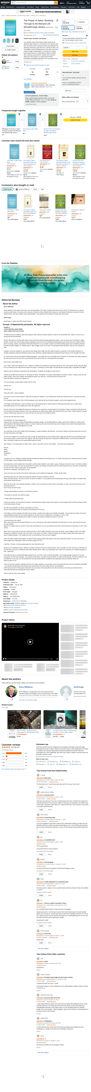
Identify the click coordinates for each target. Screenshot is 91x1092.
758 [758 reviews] (16, 213)
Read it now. (48, 87)
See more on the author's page (28, 700)
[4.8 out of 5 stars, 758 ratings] (11, 165)
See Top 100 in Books (31, 603)
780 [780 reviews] (32, 215)
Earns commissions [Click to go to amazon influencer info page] (20, 625)
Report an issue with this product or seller (36, 65)
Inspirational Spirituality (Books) (16, 605)
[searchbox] (34, 2)
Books (37, 7)
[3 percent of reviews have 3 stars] (14, 759)
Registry (83, 7)
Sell (78, 7)
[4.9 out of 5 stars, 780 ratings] (28, 167)
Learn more (44, 100)
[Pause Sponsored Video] (38, 723)
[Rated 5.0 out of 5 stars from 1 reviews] (29, 734)
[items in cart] (88, 2)
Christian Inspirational (14, 607)
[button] (2, 7)
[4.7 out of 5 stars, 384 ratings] (61, 167)
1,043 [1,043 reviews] (64, 215)
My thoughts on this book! (15, 627)
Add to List (68, 90)
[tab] (41, 762)
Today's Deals (45, 7)
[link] (32, 119)
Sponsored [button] (5, 707)
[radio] (68, 22)
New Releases (55, 7)
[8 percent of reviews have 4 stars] (14, 756)
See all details (28, 79)
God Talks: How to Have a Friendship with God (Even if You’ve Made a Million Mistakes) (65, 731)
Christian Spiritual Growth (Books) (17, 610)
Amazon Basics (20, 7)
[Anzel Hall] (11, 625)
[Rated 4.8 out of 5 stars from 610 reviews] (65, 734)
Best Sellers (30, 7)
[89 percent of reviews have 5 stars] (14, 753)
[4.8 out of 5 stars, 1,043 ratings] (78, 167)
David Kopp (43, 33)
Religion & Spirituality (11, 15)
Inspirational (43, 15)
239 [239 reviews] (80, 213)
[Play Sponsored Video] (60, 720)
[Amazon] (5, 2)
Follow (17, 61)
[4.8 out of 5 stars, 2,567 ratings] (45, 164)
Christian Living (34, 15)
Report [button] (50, 787)
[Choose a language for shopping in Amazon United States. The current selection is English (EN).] (61, 3)
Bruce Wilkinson (29, 33)
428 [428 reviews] (48, 212)
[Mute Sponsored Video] (38, 727)
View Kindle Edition (30, 104)
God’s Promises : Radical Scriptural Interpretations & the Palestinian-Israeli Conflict (28, 731)
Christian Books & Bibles (23, 15)
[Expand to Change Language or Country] (64, 3)
